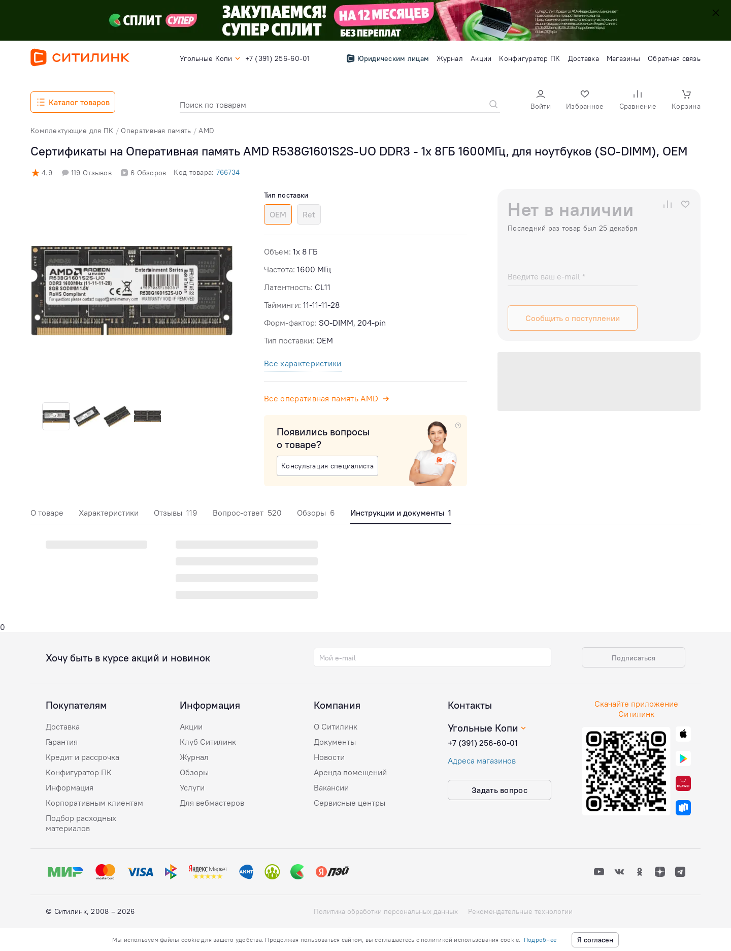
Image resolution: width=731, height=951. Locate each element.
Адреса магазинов (482, 760)
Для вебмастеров (212, 803)
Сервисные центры (349, 803)
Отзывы (175, 513)
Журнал (194, 757)
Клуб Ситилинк (208, 742)
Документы (335, 742)
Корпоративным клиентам (94, 803)
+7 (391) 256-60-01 (483, 743)
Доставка (63, 726)
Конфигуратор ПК (79, 772)
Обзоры (316, 513)
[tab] (46, 515)
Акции (191, 726)
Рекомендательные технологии (520, 911)
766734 (228, 172)
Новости (329, 757)
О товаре (46, 513)
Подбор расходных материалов (81, 823)
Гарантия (62, 742)
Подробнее (540, 939)
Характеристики (109, 513)
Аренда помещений (350, 772)
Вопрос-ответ (247, 513)
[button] (540, 101)
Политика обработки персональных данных (386, 911)
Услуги (192, 787)
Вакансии (331, 787)
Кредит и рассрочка (82, 757)
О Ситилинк (335, 726)
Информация (69, 787)
